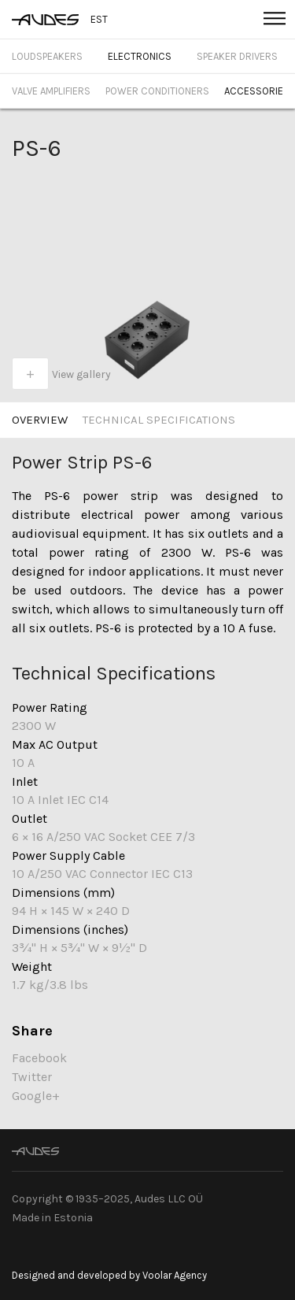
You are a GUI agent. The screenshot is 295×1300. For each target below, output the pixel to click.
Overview (40, 420)
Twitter (32, 1076)
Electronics (139, 56)
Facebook (39, 1057)
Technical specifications (159, 420)
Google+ (36, 1095)
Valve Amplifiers (51, 91)
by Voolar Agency (168, 1275)
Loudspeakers (47, 56)
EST (99, 19)
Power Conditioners (157, 91)
